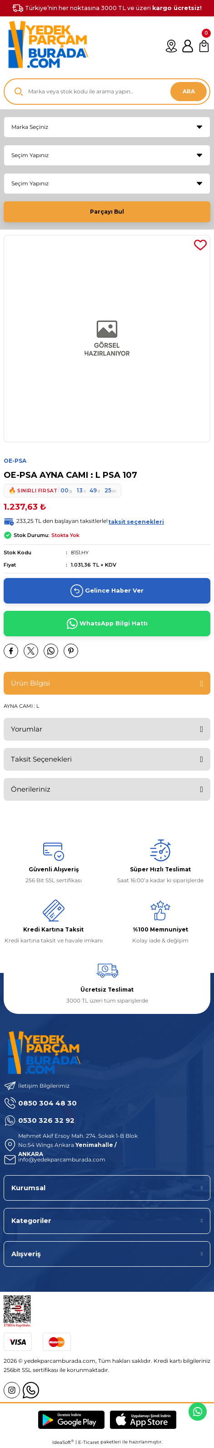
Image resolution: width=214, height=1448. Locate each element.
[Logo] (46, 46)
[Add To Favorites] (200, 245)
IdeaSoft (63, 1442)
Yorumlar (26, 729)
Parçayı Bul (107, 211)
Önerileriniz (30, 789)
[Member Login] (187, 46)
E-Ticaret (88, 1442)
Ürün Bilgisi (30, 683)
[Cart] (204, 46)
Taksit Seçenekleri (41, 759)
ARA (189, 91)
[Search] (107, 91)
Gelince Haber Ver (107, 590)
